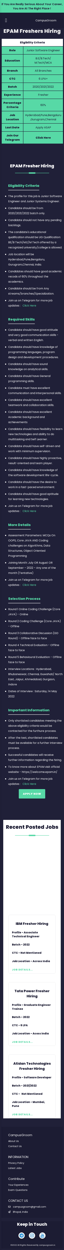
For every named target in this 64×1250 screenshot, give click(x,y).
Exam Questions (17, 1190)
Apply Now (32, 794)
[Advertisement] (32, 876)
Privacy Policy (16, 1163)
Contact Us (15, 1146)
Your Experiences (18, 1185)
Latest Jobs (15, 1168)
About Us (13, 1141)
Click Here (43, 138)
